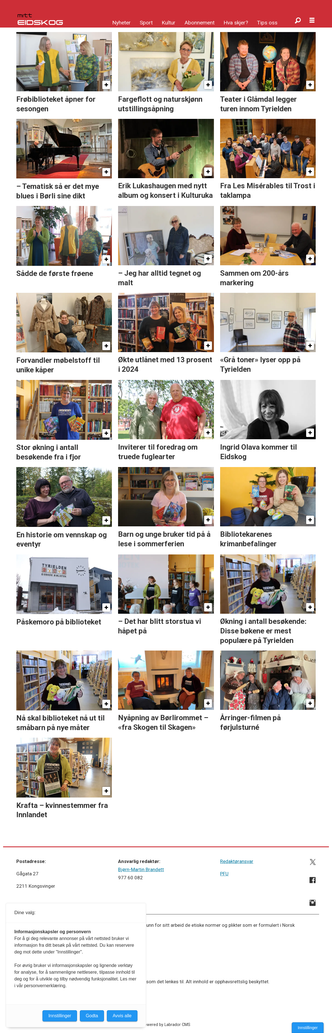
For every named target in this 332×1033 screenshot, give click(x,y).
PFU (224, 873)
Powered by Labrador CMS (166, 1024)
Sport (146, 22)
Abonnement (199, 22)
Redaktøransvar (236, 861)
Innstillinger (308, 1027)
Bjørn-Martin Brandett (141, 869)
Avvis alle (122, 1015)
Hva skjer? (235, 22)
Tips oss (267, 22)
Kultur (168, 22)
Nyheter (121, 22)
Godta (92, 1015)
